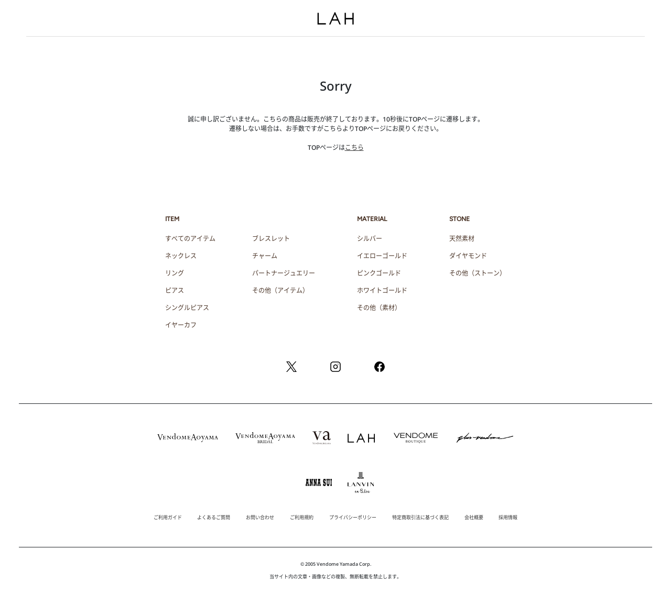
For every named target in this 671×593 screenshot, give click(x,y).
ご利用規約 (301, 517)
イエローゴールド (382, 255)
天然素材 (461, 238)
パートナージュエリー (283, 273)
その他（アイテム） (280, 290)
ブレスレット (271, 238)
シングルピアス (187, 307)
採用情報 (508, 517)
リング (174, 273)
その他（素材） (379, 307)
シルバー (369, 238)
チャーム (264, 255)
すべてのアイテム (190, 238)
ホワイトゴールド (382, 290)
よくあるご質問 (213, 517)
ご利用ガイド (168, 517)
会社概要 (473, 517)
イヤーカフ (181, 325)
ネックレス (181, 255)
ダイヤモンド (468, 255)
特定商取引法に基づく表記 (420, 517)
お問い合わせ (260, 517)
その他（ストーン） (477, 273)
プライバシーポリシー (352, 517)
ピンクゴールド (379, 273)
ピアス (174, 290)
